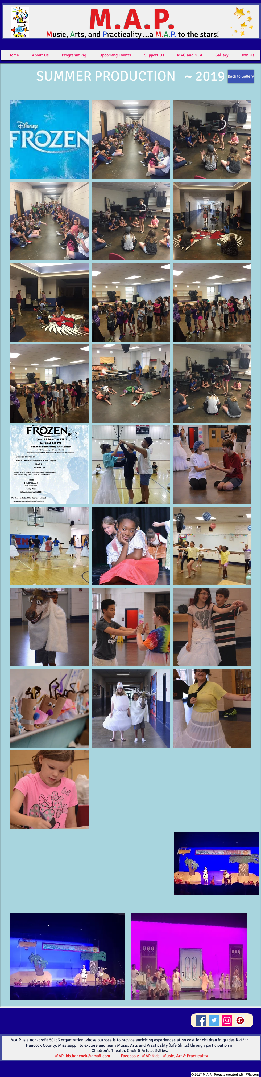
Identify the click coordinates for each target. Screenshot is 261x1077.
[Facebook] (201, 1020)
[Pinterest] (240, 1020)
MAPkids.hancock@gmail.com (82, 1056)
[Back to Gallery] (241, 76)
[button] (40, 55)
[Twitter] (214, 1020)
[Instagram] (227, 1020)
